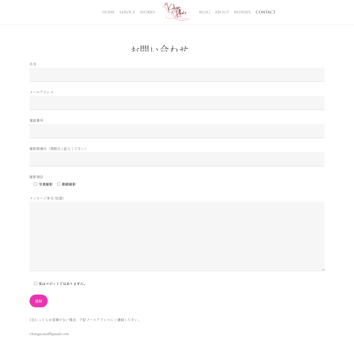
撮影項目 (36, 176)
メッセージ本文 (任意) (177, 234)
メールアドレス (177, 100)
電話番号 (177, 128)
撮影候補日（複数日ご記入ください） (177, 156)
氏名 (177, 71)
